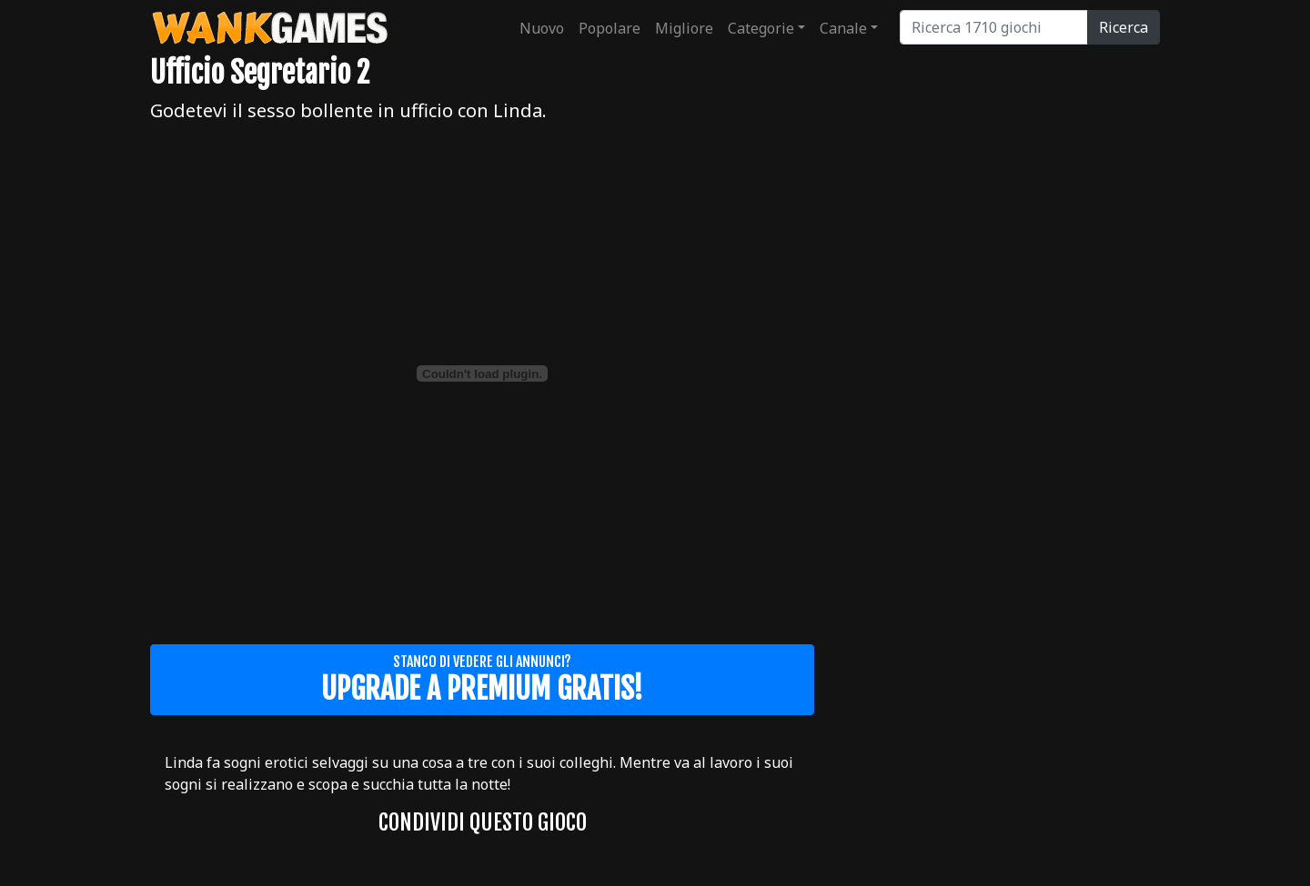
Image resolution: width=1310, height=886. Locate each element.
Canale (843, 28)
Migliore (684, 28)
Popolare (609, 28)
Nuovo (541, 28)
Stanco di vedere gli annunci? (482, 679)
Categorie (761, 28)
